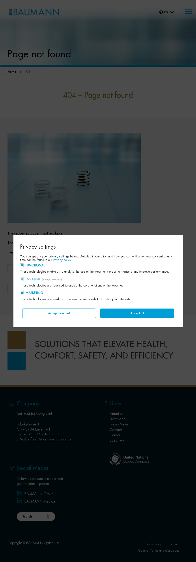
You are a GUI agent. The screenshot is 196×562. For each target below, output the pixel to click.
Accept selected (59, 313)
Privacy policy (62, 259)
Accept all (137, 313)
